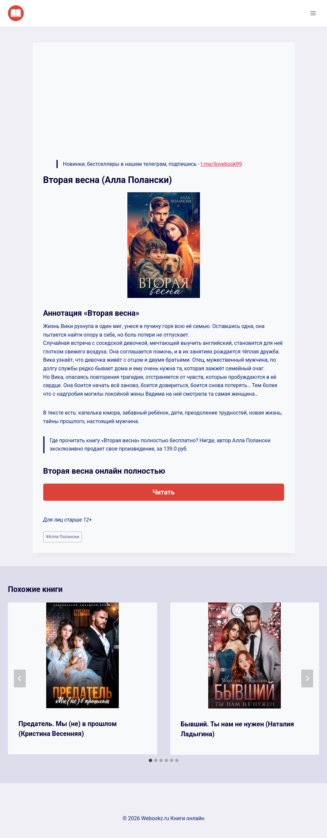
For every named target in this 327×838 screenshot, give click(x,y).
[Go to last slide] (20, 678)
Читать (163, 492)
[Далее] (307, 678)
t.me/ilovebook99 (221, 164)
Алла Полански (62, 536)
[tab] (150, 760)
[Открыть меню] (313, 13)
